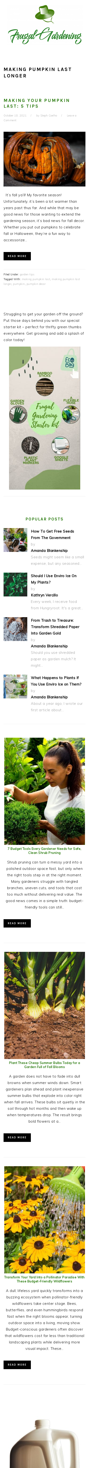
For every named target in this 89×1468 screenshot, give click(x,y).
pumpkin (19, 284)
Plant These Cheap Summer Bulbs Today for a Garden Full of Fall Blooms (44, 1065)
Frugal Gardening (45, 24)
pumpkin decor (36, 284)
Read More (17, 256)
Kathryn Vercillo (44, 595)
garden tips (27, 274)
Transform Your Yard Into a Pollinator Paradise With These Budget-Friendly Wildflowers (44, 1279)
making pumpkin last (36, 279)
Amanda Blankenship (49, 550)
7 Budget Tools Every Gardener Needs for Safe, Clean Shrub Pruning (44, 851)
